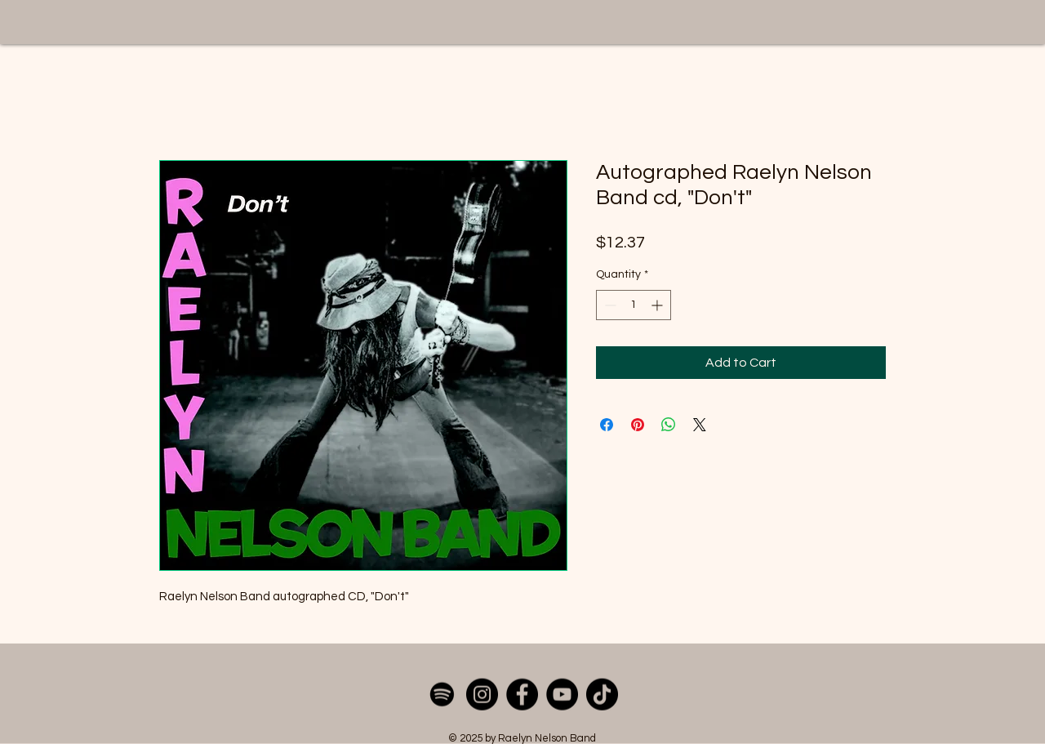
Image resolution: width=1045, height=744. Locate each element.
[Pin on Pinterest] (637, 424)
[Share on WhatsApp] (668, 424)
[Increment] (658, 305)
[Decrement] (608, 305)
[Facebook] (522, 695)
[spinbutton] (633, 305)
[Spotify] (442, 695)
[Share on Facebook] (606, 424)
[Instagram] (482, 695)
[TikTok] (602, 695)
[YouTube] (562, 695)
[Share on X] (699, 424)
